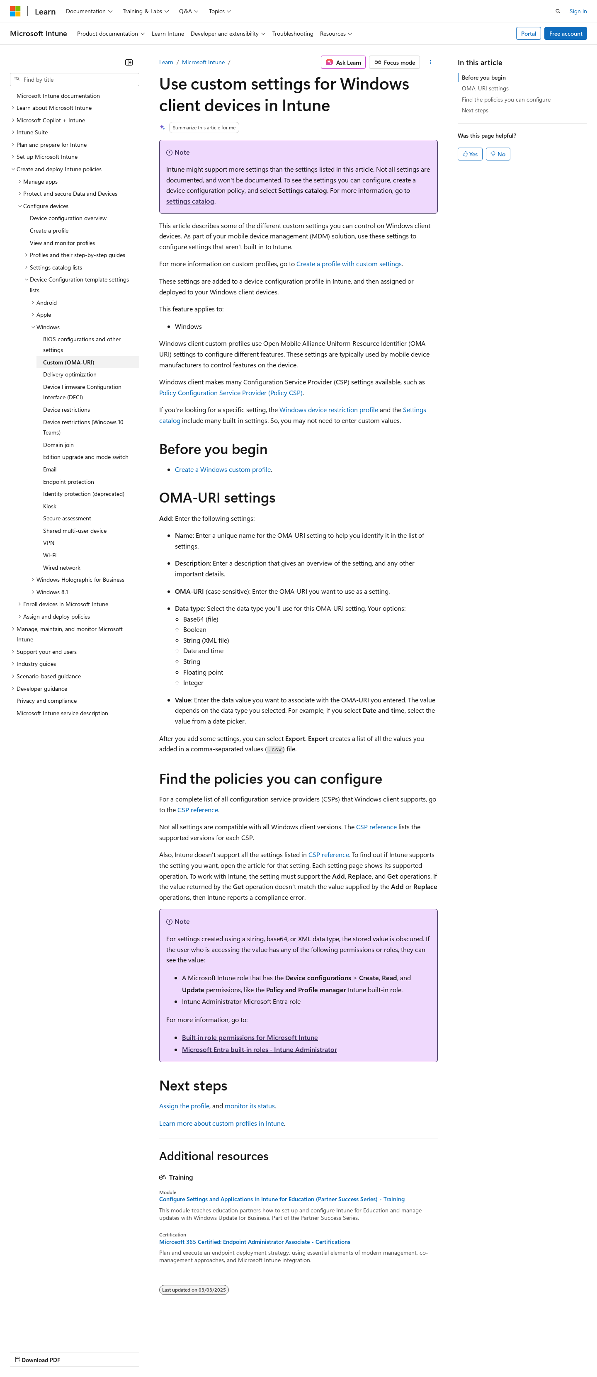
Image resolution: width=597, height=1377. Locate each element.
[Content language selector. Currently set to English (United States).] (48, 1331)
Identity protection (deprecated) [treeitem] (83, 494)
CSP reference (197, 809)
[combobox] (74, 79)
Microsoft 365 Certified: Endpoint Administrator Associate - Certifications (254, 1242)
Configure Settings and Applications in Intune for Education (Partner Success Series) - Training (282, 1199)
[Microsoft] (15, 11)
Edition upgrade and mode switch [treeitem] (86, 457)
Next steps (475, 110)
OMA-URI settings (485, 88)
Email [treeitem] (49, 469)
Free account (565, 33)
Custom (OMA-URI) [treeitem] (69, 362)
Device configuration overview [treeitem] (68, 218)
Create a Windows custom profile (223, 469)
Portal (528, 33)
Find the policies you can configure (506, 99)
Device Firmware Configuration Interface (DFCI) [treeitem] (82, 392)
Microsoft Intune (203, 62)
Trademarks (343, 1351)
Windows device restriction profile (328, 409)
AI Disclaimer (26, 1351)
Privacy (181, 1351)
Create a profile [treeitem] (49, 230)
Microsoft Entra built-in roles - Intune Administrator (259, 1049)
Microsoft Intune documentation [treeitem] (58, 96)
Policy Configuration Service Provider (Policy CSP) (231, 392)
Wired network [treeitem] (61, 567)
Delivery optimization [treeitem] (70, 374)
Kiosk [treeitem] (49, 506)
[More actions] (430, 62)
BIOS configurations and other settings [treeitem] (82, 344)
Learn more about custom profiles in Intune (221, 1123)
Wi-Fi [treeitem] (49, 555)
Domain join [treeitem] (58, 445)
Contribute (148, 1351)
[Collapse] (129, 62)
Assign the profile (184, 1105)
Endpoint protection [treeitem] (68, 482)
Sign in (578, 11)
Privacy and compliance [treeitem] (47, 700)
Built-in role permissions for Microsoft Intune (250, 1037)
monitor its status (250, 1105)
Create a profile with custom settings (349, 263)
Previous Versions (75, 1351)
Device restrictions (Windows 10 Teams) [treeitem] (83, 427)
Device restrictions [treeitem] (66, 409)
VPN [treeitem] (48, 542)
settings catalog (190, 201)
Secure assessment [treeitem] (67, 518)
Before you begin (484, 77)
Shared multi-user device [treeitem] (75, 530)
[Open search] (558, 11)
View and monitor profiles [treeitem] (62, 243)
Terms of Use (302, 1351)
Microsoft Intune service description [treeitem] (62, 713)
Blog (113, 1351)
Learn (166, 62)
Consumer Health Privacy (238, 1351)
